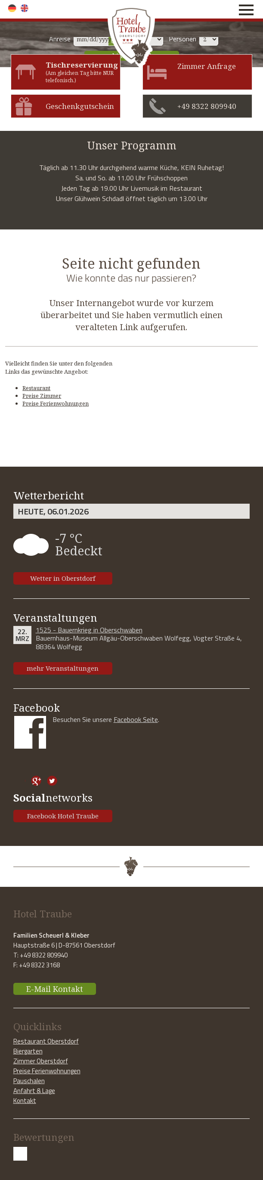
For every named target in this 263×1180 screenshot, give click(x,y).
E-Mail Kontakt (54, 989)
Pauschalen (29, 1081)
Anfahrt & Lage (34, 1091)
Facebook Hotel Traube (63, 815)
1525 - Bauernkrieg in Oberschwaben (89, 630)
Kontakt (24, 1101)
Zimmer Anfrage (206, 66)
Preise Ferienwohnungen (55, 403)
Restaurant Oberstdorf (46, 1041)
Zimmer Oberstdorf (40, 1061)
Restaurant (36, 388)
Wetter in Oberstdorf (62, 578)
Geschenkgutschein (80, 106)
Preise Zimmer (41, 396)
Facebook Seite (136, 719)
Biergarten (28, 1051)
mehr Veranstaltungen (63, 668)
